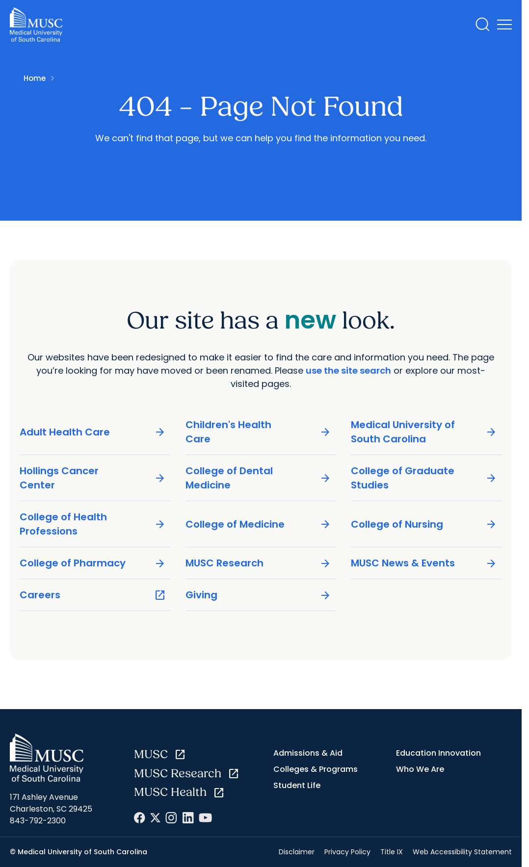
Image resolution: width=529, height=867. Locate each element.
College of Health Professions (93, 524)
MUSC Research (258, 563)
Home (35, 78)
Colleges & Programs (315, 769)
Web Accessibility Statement (462, 852)
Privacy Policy (347, 852)
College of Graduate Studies (424, 478)
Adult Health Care (93, 432)
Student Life (296, 785)
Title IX (391, 852)
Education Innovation (438, 753)
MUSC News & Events (424, 563)
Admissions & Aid (308, 753)
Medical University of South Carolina (424, 432)
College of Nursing (424, 524)
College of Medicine (258, 524)
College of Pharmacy (93, 563)
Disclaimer (297, 852)
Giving (258, 595)
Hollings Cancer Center (93, 478)
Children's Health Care (258, 432)
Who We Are (420, 769)
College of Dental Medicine (258, 478)
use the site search (348, 370)
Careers (93, 595)
